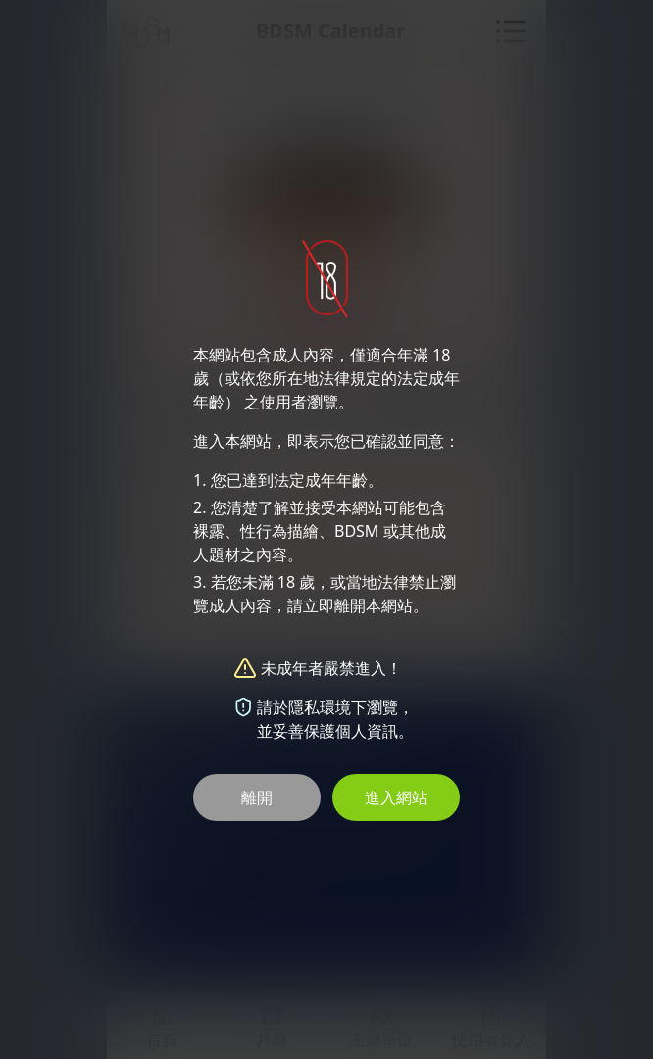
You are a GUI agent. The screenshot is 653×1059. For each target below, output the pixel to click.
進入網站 (396, 797)
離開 (257, 797)
